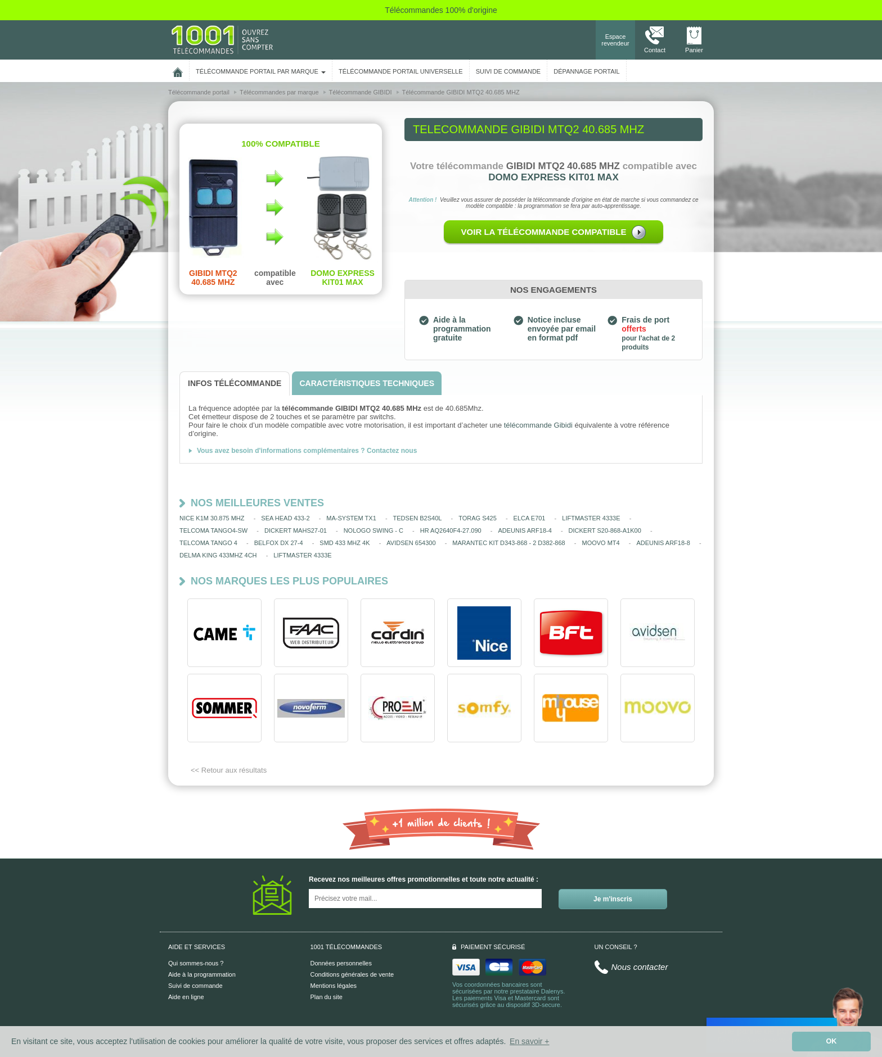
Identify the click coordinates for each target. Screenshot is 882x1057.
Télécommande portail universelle (400, 71)
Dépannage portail (586, 71)
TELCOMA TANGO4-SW (213, 530)
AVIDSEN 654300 (410, 542)
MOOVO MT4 (600, 542)
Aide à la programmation (202, 974)
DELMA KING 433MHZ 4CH (218, 555)
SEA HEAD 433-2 (285, 518)
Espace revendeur (615, 40)
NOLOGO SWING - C (373, 530)
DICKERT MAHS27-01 (295, 530)
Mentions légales (333, 985)
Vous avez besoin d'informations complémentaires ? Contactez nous (307, 451)
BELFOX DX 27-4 (278, 542)
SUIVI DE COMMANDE (508, 71)
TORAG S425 (477, 518)
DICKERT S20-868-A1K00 (605, 530)
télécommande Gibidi (538, 425)
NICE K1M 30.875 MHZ (212, 518)
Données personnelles (341, 963)
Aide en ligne (186, 997)
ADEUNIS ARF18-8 (663, 542)
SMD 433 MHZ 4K (345, 542)
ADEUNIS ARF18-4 (524, 530)
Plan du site (326, 997)
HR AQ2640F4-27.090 (451, 530)
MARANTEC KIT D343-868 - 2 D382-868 (508, 542)
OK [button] (831, 1041)
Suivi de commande (195, 985)
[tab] (234, 383)
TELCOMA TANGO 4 (208, 542)
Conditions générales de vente (352, 974)
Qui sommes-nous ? (195, 963)
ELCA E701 (530, 518)
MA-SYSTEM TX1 (351, 518)
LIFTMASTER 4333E (591, 518)
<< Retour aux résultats (229, 770)
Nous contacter (639, 967)
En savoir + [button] (529, 1041)
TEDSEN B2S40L (417, 518)
